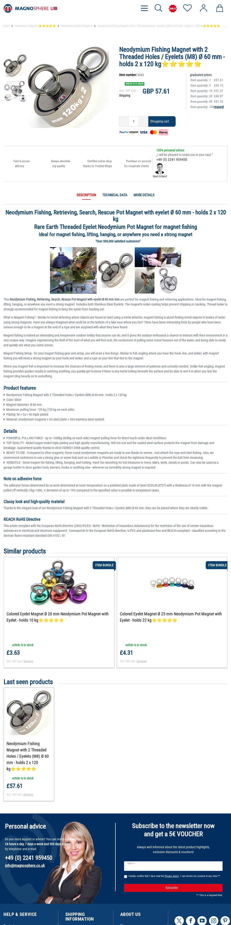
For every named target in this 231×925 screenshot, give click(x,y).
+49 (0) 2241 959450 (171, 159)
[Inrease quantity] (143, 121)
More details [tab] (144, 195)
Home (6, 26)
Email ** (131, 863)
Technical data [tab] (114, 195)
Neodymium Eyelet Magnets (76, 26)
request (219, 107)
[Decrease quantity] (123, 121)
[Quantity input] (133, 121)
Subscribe (192, 888)
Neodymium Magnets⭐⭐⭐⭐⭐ (35, 26)
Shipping (124, 95)
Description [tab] (86, 195)
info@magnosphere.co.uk (25, 865)
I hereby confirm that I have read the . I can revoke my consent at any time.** (174, 876)
